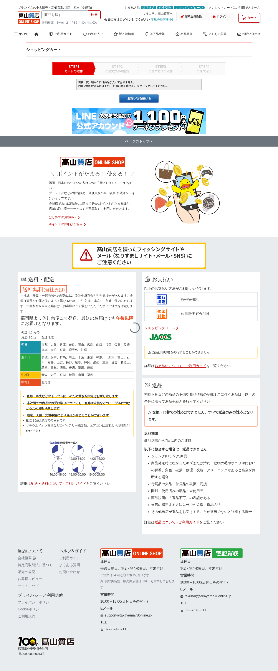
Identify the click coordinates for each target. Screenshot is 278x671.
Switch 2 (62, 22)
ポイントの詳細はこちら (67, 224)
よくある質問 (215, 34)
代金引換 (165, 7)
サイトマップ (28, 586)
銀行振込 (148, 7)
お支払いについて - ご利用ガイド (180, 366)
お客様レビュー (30, 579)
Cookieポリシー (30, 609)
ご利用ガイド (60, 34)
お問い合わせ (248, 34)
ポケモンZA (89, 22)
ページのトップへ (139, 141)
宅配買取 (184, 34)
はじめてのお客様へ (64, 217)
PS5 (74, 22)
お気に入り (93, 34)
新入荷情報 (124, 34)
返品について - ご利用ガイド (177, 522)
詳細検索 (48, 22)
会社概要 (27, 558)
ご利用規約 (26, 616)
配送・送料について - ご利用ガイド (58, 483)
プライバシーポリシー (35, 602)
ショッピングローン (189, 7)
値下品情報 (154, 34)
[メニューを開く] (21, 34)
